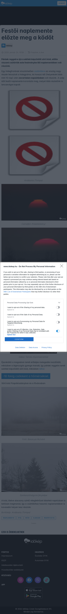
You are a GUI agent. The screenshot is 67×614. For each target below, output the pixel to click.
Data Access (33, 347)
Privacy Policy (47, 347)
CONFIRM (19, 339)
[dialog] (33, 307)
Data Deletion (20, 347)
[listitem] (33, 302)
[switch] (58, 307)
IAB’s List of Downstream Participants (17, 292)
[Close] (62, 266)
